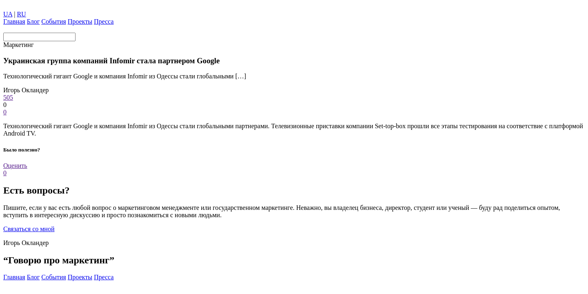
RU (21, 14)
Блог (33, 21)
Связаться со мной (28, 228)
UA (7, 14)
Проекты (80, 21)
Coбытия (53, 21)
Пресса (104, 21)
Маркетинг (18, 44)
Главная (14, 21)
